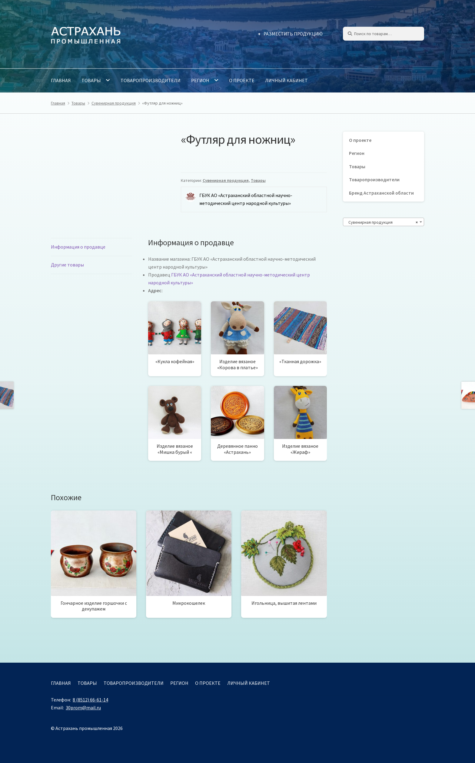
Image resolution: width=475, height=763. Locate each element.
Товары (91, 80)
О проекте (241, 80)
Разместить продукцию (293, 34)
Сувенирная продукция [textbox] (382, 222)
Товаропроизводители (151, 80)
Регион (200, 80)
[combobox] (383, 222)
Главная (61, 80)
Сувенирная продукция (113, 103)
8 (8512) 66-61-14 (90, 700)
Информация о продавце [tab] (78, 247)
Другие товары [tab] (67, 265)
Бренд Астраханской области (381, 193)
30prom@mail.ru (83, 707)
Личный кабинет (286, 80)
